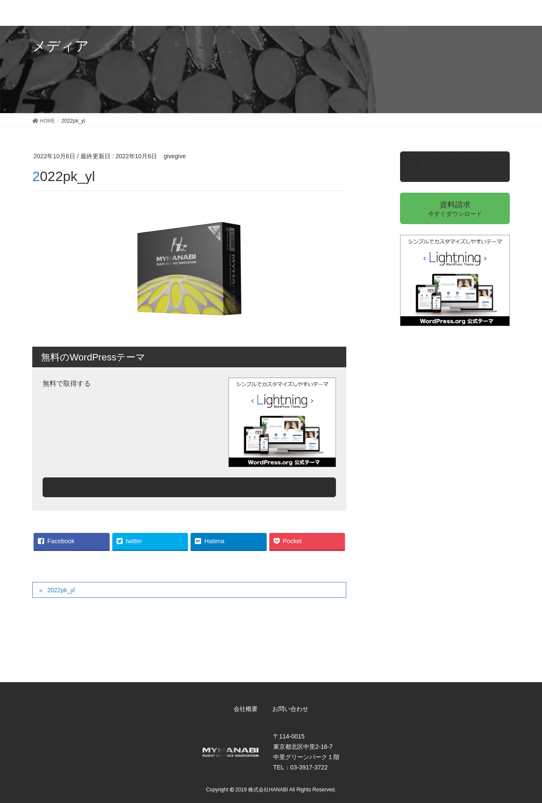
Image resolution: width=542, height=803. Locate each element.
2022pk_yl (61, 590)
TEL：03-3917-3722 (300, 767)
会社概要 (246, 708)
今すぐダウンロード (189, 487)
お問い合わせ (290, 708)
